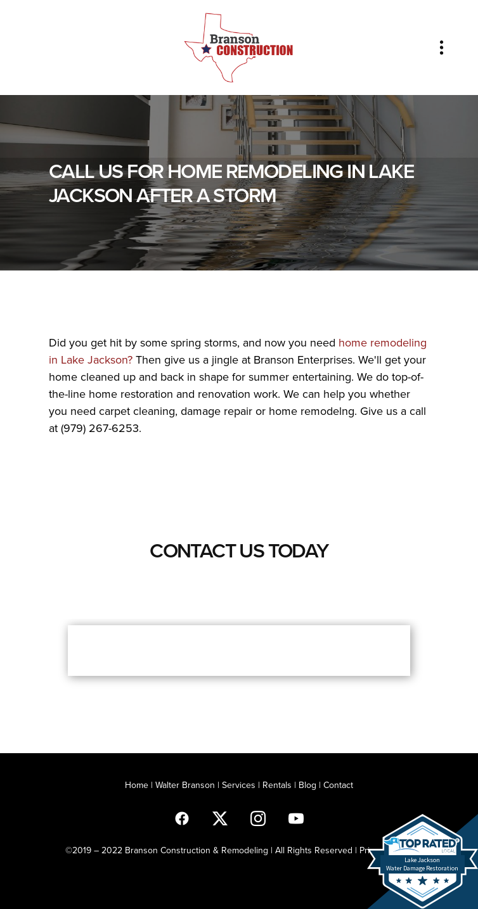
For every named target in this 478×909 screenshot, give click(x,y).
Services (238, 785)
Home (138, 785)
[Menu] (441, 47)
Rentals (277, 785)
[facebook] (182, 817)
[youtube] (296, 817)
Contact (338, 785)
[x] (220, 817)
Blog (307, 785)
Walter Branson (185, 785)
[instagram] (258, 817)
